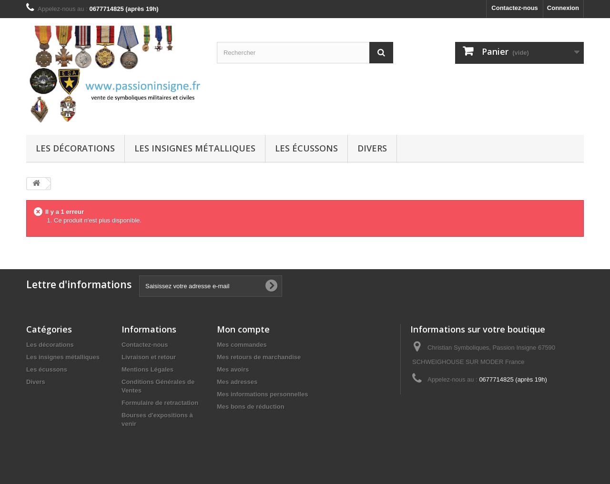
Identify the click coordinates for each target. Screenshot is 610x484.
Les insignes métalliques (194, 148)
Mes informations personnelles (262, 394)
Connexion (563, 7)
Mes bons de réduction (251, 406)
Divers (372, 148)
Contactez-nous (514, 7)
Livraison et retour (149, 357)
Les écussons (306, 148)
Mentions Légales (147, 369)
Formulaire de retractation (160, 402)
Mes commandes (242, 344)
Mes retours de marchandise (259, 357)
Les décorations (75, 148)
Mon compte (243, 329)
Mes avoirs (233, 369)
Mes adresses (237, 381)
